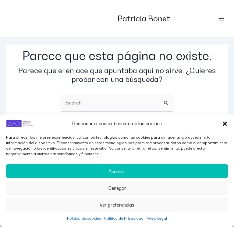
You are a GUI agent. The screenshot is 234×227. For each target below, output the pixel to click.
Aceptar (117, 171)
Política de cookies (84, 218)
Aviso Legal (157, 218)
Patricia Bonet (144, 18)
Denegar (117, 188)
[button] (225, 124)
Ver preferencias (117, 204)
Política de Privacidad (124, 218)
